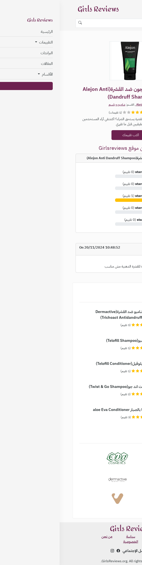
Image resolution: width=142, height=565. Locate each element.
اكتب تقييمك (71, 135)
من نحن (47, 536)
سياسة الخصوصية (71, 539)
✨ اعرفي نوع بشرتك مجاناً (121, 550)
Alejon (80, 104)
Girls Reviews (38, 9)
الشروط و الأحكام (94, 536)
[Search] (71, 23)
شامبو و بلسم (57, 104)
